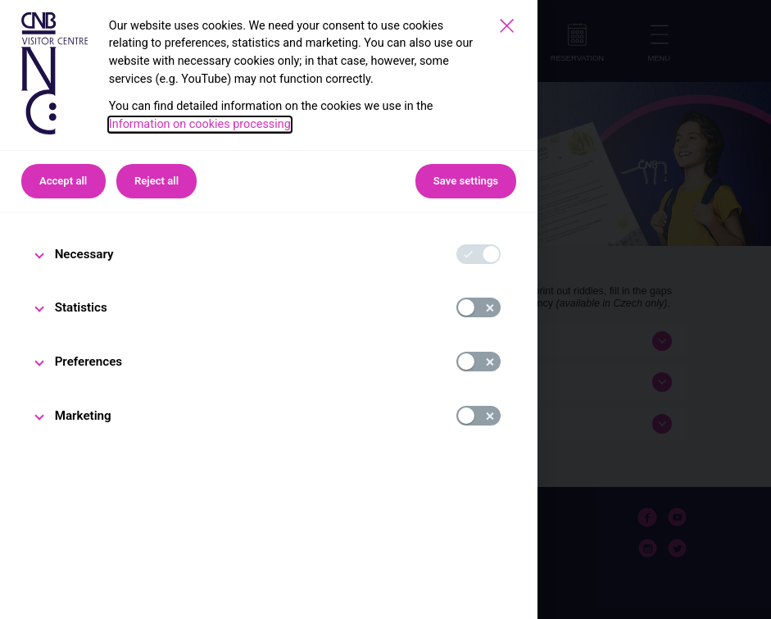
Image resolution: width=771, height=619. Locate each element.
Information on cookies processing (200, 124)
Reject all (156, 181)
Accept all (63, 181)
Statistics (81, 307)
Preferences (89, 361)
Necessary (84, 254)
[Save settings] (506, 25)
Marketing (83, 415)
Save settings (465, 181)
